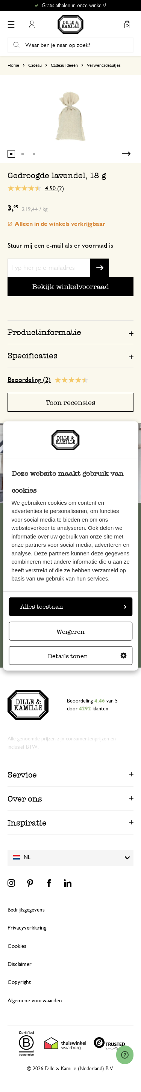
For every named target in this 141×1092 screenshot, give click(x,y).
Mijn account (31, 24)
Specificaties (33, 355)
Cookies (17, 946)
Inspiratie (27, 822)
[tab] (70, 332)
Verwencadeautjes (104, 65)
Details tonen (87, 656)
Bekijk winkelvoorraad (70, 286)
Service (22, 774)
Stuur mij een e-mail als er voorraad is (60, 245)
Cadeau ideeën (64, 65)
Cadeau (35, 65)
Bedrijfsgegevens (26, 910)
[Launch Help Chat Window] (124, 1054)
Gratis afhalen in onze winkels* (74, 5)
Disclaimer (20, 964)
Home (13, 65)
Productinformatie (44, 332)
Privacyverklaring (27, 928)
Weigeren (70, 631)
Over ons (25, 798)
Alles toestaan (73, 606)
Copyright (19, 982)
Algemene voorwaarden (35, 1000)
